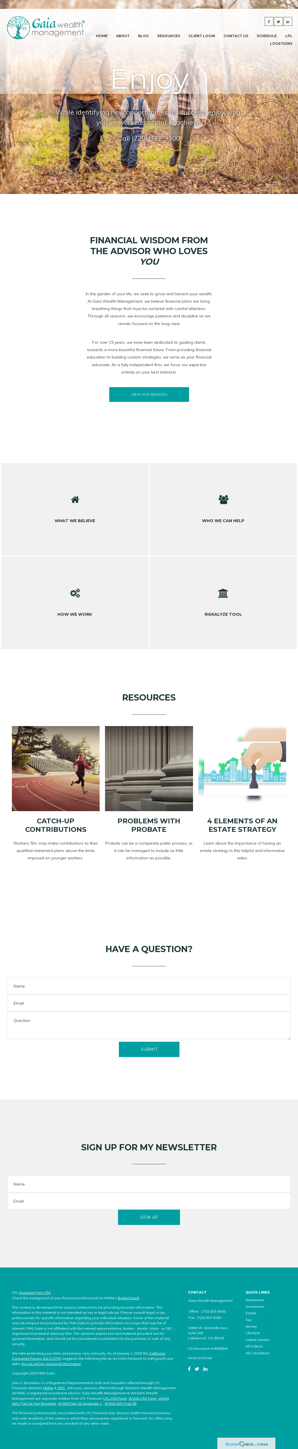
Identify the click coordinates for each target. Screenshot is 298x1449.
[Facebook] (189, 1368)
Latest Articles (258, 1340)
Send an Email (200, 1358)
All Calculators (258, 1353)
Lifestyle (253, 1333)
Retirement (255, 1300)
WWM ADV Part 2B (120, 1403)
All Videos (254, 1346)
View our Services (149, 394)
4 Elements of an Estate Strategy (242, 825)
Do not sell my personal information (51, 1364)
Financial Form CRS (35, 1292)
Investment (255, 1306)
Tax (249, 1320)
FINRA (48, 1388)
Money (251, 1326)
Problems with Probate (148, 825)
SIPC (61, 1388)
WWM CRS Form (142, 1398)
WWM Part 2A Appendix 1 (80, 1403)
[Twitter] (197, 1368)
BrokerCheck (128, 1298)
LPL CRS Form (115, 1398)
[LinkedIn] (205, 1368)
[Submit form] (149, 1049)
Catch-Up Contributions (55, 825)
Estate (251, 1313)
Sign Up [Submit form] (149, 1217)
